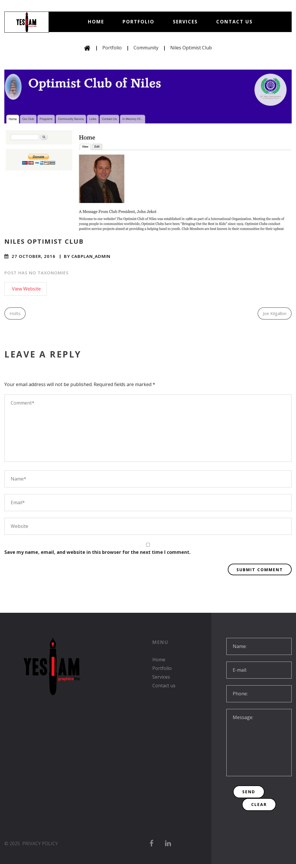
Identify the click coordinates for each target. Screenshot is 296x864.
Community (146, 47)
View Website (26, 289)
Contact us (234, 21)
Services (185, 21)
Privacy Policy (40, 843)
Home (96, 21)
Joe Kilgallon (274, 313)
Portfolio (138, 21)
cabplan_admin (90, 256)
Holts (15, 313)
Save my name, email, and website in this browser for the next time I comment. (97, 552)
